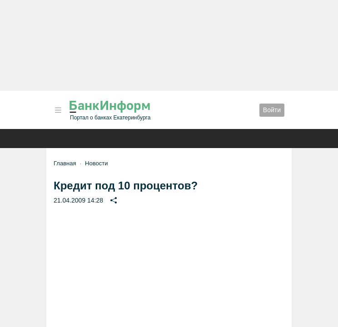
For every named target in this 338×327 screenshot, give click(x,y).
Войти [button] (272, 110)
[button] (58, 110)
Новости (96, 163)
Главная (65, 163)
